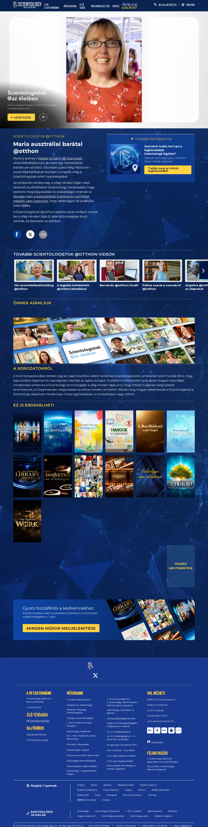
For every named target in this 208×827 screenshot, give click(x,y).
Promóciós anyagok (37, 736)
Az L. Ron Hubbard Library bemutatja (81, 734)
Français (106, 796)
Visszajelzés (157, 739)
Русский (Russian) (132, 791)
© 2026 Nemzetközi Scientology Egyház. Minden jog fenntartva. (48, 822)
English (81, 781)
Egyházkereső (155, 807)
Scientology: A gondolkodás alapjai (82, 769)
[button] (203, 270)
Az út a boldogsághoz (119, 728)
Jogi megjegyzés (183, 822)
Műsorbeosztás (37, 717)
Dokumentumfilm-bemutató (83, 752)
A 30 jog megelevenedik (120, 757)
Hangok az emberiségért (80, 714)
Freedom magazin (163, 812)
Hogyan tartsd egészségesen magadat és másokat (122, 721)
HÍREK (116, 6)
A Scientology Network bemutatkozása (38, 697)
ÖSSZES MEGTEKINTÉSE (181, 566)
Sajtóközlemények (36, 731)
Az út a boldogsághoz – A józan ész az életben (121, 734)
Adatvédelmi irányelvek (154, 822)
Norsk (98, 791)
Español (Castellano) (87, 786)
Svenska (152, 791)
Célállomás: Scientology (79, 701)
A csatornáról (33, 703)
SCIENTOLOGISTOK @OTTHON (38, 136)
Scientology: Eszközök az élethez (120, 708)
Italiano (142, 786)
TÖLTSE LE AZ (129, 6)
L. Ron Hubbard (134, 807)
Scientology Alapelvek (79, 727)
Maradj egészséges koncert (121, 715)
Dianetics (172, 807)
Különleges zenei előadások (81, 757)
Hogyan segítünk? (86, 812)
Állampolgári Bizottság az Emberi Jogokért (121, 764)
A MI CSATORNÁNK (51, 6)
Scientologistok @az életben (82, 762)
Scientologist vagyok (78, 746)
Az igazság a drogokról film (122, 741)
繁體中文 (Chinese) (86, 796)
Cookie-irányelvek (126, 822)
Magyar (128, 786)
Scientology (83, 807)
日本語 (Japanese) (160, 786)
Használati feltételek (99, 822)
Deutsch (107, 781)
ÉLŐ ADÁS (82, 6)
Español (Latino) (148, 781)
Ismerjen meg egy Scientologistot (76, 708)
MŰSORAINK (70, 6)
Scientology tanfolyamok (107, 807)
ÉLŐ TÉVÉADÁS (37, 711)
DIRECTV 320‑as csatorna (161, 696)
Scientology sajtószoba (113, 812)
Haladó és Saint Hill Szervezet (60, 158)
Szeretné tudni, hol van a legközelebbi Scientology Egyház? (163, 149)
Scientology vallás (139, 812)
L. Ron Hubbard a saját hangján (79, 721)
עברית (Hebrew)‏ (111, 786)
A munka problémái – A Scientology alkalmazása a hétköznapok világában (122, 698)
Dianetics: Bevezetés (78, 741)
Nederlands (83, 791)
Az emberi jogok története (121, 752)
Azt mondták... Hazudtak (121, 746)
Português (112, 791)
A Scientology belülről (79, 696)
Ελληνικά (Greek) (126, 781)
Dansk (94, 781)
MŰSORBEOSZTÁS (100, 6)
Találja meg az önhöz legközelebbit (163, 170)
